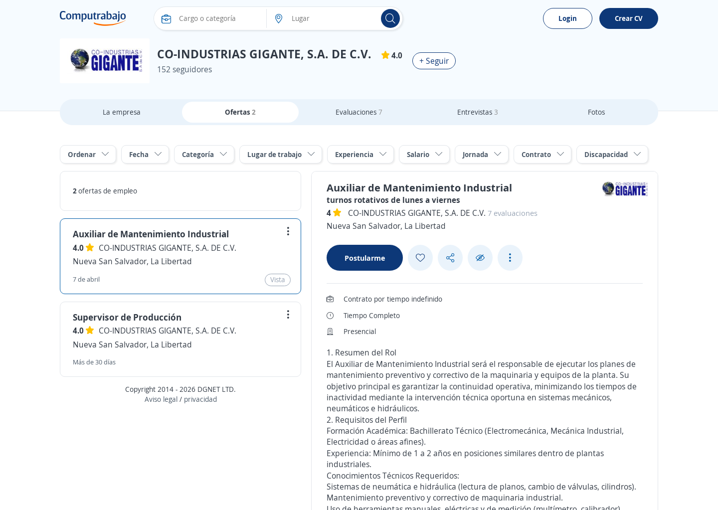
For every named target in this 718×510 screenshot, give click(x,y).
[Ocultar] (480, 258)
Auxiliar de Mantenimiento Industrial (151, 234)
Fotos (596, 112)
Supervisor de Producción (127, 317)
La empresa (122, 112)
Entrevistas (477, 112)
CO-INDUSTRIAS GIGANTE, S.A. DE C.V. (167, 247)
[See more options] (510, 258)
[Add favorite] (420, 258)
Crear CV (629, 18)
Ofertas (240, 112)
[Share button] (450, 258)
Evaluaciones (359, 112)
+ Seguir (434, 60)
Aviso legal (161, 399)
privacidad (200, 399)
